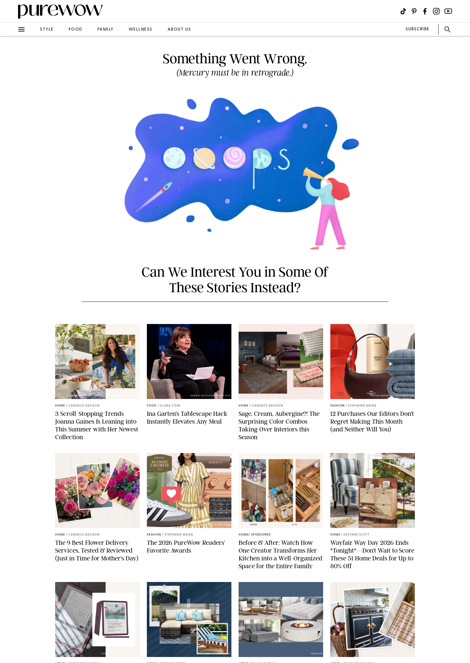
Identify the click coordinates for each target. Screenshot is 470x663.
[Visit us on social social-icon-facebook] (425, 11)
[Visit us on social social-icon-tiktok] (403, 11)
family (105, 29)
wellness (141, 29)
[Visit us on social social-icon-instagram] (436, 11)
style (47, 29)
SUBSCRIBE (417, 29)
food (75, 29)
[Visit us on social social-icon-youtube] (448, 11)
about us (179, 29)
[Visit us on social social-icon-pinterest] (414, 11)
